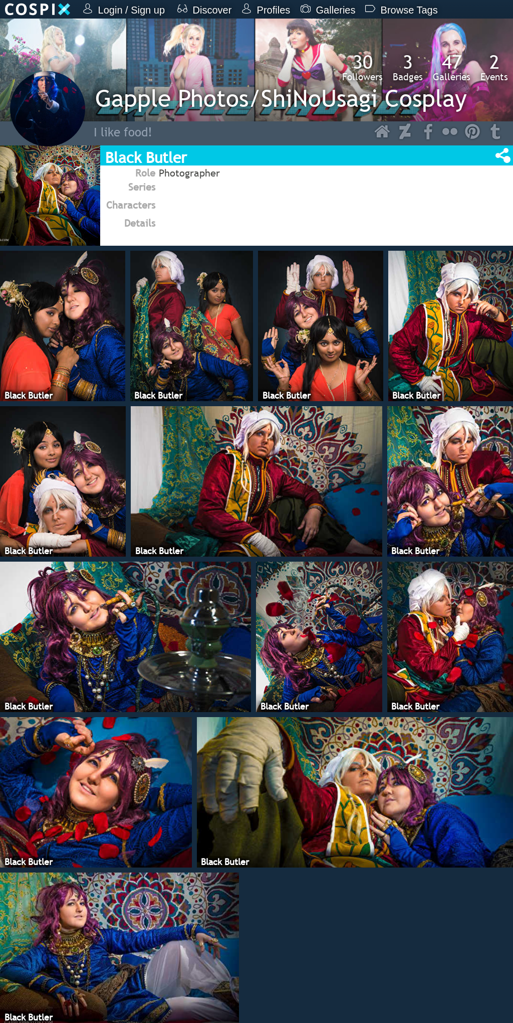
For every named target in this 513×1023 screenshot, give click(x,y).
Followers (362, 67)
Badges (408, 67)
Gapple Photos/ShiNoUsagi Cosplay (281, 98)
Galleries (451, 67)
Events (494, 67)
